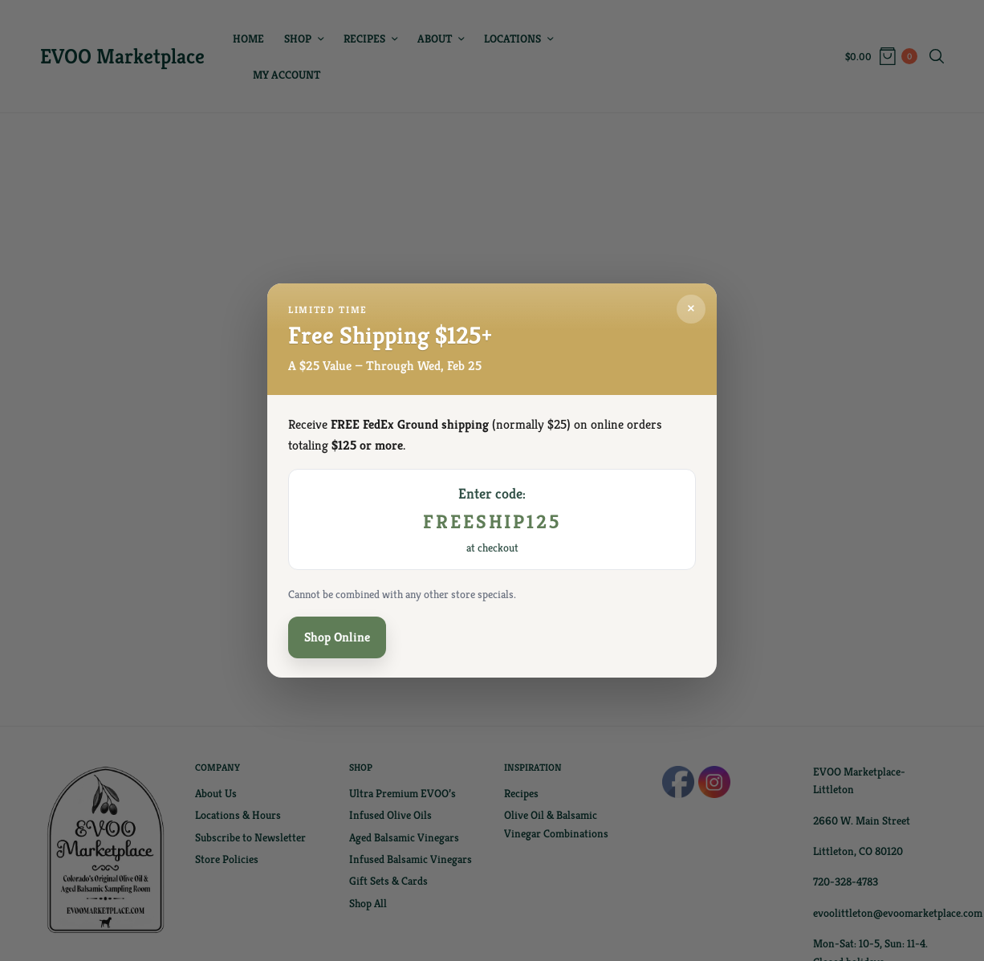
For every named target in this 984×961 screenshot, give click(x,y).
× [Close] (691, 310)
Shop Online (337, 637)
